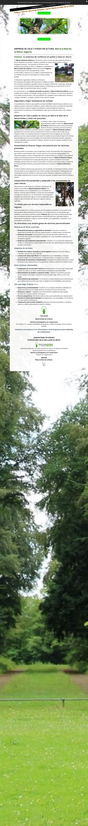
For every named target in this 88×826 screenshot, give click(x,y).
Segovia (30, 77)
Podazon (22, 81)
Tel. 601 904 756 (47, 39)
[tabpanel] (44, 207)
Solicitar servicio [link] (46, 13)
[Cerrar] (87, 1)
